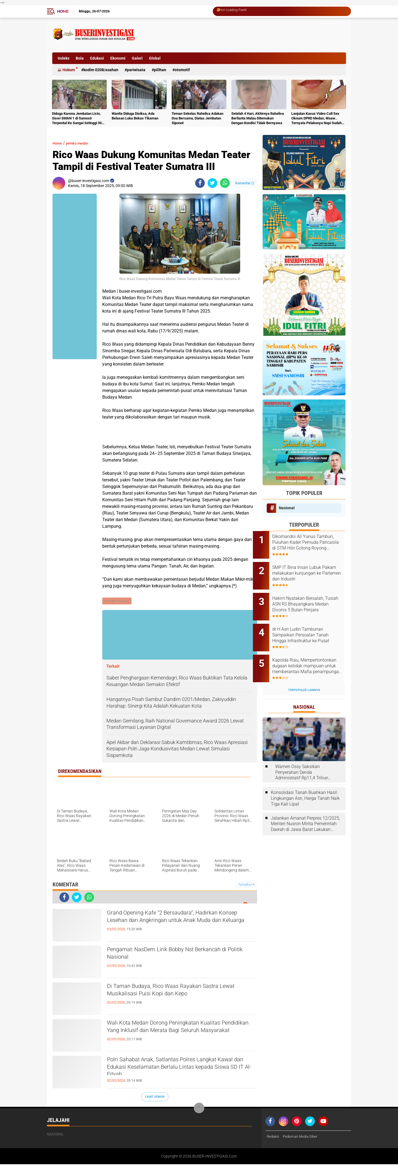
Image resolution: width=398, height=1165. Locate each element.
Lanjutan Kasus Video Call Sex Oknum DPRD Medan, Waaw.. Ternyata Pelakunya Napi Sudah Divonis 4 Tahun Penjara (316, 118)
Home (63, 11)
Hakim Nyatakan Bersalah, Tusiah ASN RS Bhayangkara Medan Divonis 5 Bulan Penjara (310, 598)
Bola (80, 58)
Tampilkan (246, 885)
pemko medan (82, 143)
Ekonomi (117, 58)
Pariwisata (136, 70)
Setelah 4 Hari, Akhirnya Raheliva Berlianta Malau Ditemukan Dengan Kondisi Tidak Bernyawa (257, 118)
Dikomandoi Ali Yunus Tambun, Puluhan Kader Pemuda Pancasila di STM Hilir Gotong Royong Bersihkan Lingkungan (308, 542)
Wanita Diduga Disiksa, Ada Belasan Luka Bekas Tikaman (135, 115)
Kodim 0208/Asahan (100, 70)
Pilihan (160, 70)
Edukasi (97, 58)
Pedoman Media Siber (302, 1137)
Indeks (63, 58)
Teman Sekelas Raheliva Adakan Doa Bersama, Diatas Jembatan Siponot (197, 118)
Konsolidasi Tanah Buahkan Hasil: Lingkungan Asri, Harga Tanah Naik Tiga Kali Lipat (305, 783)
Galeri (137, 58)
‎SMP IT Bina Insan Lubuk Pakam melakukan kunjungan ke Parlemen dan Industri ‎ (311, 570)
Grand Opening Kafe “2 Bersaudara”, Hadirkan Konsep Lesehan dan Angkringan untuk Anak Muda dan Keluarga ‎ (177, 923)
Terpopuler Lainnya (304, 675)
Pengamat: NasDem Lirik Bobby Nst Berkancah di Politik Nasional (180, 955)
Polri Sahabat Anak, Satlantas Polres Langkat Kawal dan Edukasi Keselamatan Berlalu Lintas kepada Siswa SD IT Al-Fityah (179, 1070)
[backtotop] (199, 1108)
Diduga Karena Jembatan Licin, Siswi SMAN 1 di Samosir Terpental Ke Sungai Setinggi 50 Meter (77, 118)
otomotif (182, 70)
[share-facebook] (200, 183)
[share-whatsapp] (225, 183)
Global (155, 58)
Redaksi (273, 1137)
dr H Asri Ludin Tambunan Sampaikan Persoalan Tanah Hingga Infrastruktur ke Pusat (310, 625)
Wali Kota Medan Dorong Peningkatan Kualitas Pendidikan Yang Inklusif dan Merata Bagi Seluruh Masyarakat (179, 1033)
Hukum (68, 70)
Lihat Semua (154, 1097)
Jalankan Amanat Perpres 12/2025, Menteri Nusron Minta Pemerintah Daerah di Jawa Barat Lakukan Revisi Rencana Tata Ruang (305, 808)
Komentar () (244, 183)
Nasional (287, 508)
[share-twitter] (212, 183)
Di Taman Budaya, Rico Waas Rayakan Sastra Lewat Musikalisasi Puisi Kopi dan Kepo (177, 992)
